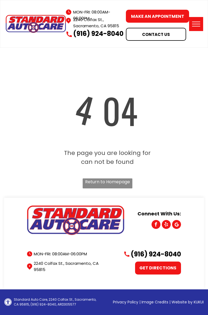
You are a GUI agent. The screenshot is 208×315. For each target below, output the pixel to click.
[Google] (176, 225)
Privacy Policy (125, 302)
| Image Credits (153, 302)
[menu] (196, 24)
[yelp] (166, 225)
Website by (182, 302)
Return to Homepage (107, 182)
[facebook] (156, 225)
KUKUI (199, 302)
